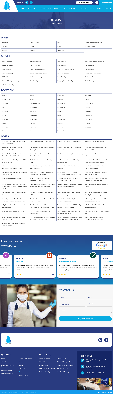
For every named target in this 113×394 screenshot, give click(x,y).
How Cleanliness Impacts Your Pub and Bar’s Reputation (41, 167)
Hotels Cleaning (89, 69)
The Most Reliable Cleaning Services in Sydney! (96, 185)
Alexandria (5, 95)
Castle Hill (88, 99)
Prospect (32, 123)
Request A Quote (90, 46)
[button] (37, 8)
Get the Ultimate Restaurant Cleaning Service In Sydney (68, 161)
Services (4, 50)
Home (22, 8)
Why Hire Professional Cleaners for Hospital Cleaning (40, 212)
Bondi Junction (6, 99)
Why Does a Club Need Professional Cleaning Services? (95, 206)
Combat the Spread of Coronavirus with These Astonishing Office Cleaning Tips (13, 155)
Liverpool (88, 111)
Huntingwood (61, 107)
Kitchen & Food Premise (25, 359)
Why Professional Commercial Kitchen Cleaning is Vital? (13, 218)
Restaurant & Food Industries (65, 365)
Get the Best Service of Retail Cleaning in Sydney (41, 161)
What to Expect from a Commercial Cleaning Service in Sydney (95, 200)
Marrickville (33, 115)
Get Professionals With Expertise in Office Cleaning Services (14, 161)
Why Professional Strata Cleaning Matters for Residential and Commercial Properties (69, 218)
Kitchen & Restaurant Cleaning (39, 73)
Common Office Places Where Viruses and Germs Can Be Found (42, 155)
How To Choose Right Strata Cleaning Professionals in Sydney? (96, 167)
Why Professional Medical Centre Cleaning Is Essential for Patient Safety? (42, 218)
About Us (5, 42)
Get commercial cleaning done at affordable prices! (98, 155)
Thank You (60, 50)
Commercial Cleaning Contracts (94, 61)
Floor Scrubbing (90, 65)
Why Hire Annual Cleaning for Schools (13, 211)
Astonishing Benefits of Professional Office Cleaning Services (42, 149)
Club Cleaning (61, 61)
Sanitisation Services (91, 77)
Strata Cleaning (89, 81)
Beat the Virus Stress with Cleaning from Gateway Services (69, 149)
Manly (4, 115)
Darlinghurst (61, 103)
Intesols (109, 392)
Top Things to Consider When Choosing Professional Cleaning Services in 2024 (13, 200)
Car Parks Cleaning (35, 61)
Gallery (99, 8)
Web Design (101, 392)
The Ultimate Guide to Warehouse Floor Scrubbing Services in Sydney (13, 194)
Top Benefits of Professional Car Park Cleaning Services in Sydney (96, 194)
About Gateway (32, 8)
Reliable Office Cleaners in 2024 (11, 178)
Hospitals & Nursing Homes (65, 69)
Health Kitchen (84, 2)
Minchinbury (88, 115)
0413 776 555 (100, 373)
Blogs (20, 362)
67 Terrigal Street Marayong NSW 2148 (96, 361)
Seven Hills (33, 127)
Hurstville (88, 107)
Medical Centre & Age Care (93, 73)
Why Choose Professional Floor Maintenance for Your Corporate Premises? (42, 206)
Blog (58, 42)
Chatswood (5, 103)
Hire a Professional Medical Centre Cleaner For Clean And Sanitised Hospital (97, 161)
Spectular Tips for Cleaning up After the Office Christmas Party (69, 179)
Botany (32, 99)
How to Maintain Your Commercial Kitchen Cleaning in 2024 (14, 173)
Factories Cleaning (44, 372)
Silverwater (60, 127)
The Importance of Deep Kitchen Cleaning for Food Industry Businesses (69, 185)
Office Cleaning (6, 77)
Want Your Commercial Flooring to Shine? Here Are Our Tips (42, 200)
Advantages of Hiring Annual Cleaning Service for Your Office (13, 149)
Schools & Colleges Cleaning (10, 81)
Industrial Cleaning (70, 8)
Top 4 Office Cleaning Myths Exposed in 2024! (41, 194)
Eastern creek (89, 103)
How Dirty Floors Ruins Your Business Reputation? (68, 167)
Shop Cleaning (34, 81)
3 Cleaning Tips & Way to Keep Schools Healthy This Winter (13, 142)
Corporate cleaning (7, 65)
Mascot (59, 115)
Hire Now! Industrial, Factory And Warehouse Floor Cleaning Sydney (12, 167)
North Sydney (61, 119)
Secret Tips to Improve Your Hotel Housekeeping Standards (40, 179)
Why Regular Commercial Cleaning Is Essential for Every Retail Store (96, 218)
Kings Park (33, 111)
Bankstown (60, 95)
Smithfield (88, 127)
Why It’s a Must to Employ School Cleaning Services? (97, 212)
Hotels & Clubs (61, 359)
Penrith (4, 123)
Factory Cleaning (35, 65)
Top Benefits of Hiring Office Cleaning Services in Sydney (68, 194)
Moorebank (5, 119)
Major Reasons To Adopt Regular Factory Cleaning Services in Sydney (42, 173)
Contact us (108, 8)
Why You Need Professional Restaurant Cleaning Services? (13, 224)
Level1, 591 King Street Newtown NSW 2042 (95, 367)
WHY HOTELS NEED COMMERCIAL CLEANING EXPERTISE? (68, 212)
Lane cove (60, 111)
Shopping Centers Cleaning (65, 81)
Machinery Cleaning (63, 73)
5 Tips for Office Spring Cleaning (94, 141)
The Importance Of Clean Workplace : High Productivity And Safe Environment (42, 185)
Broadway (60, 99)
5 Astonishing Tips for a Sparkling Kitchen (69, 141)
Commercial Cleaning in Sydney (51, 8)
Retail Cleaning (61, 77)
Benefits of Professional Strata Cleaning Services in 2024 (96, 149)
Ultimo (32, 131)
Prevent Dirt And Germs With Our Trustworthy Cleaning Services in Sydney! (69, 173)
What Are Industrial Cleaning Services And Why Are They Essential (69, 200)
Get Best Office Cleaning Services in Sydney (70, 153)
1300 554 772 (103, 2)
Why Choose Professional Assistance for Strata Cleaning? (14, 206)
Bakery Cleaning (7, 61)
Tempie (4, 131)
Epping (4, 107)
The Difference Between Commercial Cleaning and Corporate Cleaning (96, 179)
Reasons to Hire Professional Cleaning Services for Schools (96, 173)
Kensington (5, 111)
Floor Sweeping (6, 69)
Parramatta (88, 119)
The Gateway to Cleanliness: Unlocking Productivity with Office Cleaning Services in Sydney (14, 186)
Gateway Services (17, 392)
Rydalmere (5, 127)
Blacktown (88, 95)
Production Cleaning (36, 77)
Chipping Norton (35, 103)
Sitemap (32, 50)
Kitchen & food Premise (86, 8)
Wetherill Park (61, 131)
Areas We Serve (34, 42)
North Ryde (33, 119)
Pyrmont (60, 123)
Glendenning (33, 107)
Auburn (32, 95)
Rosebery (88, 123)
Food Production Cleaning (37, 69)
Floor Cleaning (61, 65)
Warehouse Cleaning (8, 85)
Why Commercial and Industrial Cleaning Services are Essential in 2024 (69, 206)
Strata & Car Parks (62, 368)
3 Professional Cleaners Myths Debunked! (42, 141)
